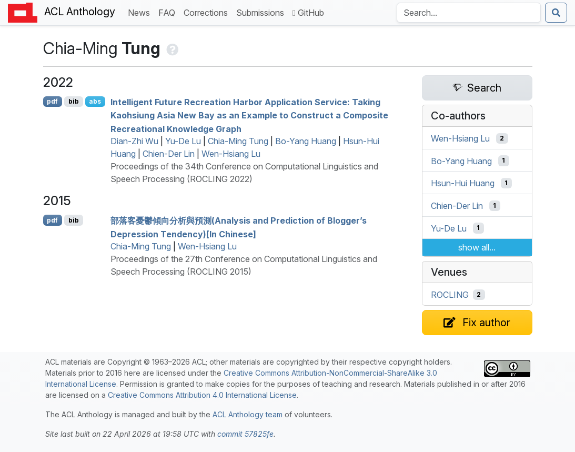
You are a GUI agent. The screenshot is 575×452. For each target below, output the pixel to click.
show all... (477, 247)
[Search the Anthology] (469, 13)
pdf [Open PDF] (52, 101)
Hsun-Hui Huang (463, 183)
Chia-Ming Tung (238, 141)
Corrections (208, 12)
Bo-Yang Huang (305, 141)
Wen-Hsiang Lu (230, 153)
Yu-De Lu (183, 141)
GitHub (308, 12)
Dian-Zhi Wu (134, 141)
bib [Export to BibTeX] (73, 101)
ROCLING (450, 294)
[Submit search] (556, 13)
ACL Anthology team (248, 414)
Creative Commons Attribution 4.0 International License (202, 394)
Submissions (262, 12)
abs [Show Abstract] (95, 101)
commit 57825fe (245, 433)
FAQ (168, 12)
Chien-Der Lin (169, 153)
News (141, 12)
